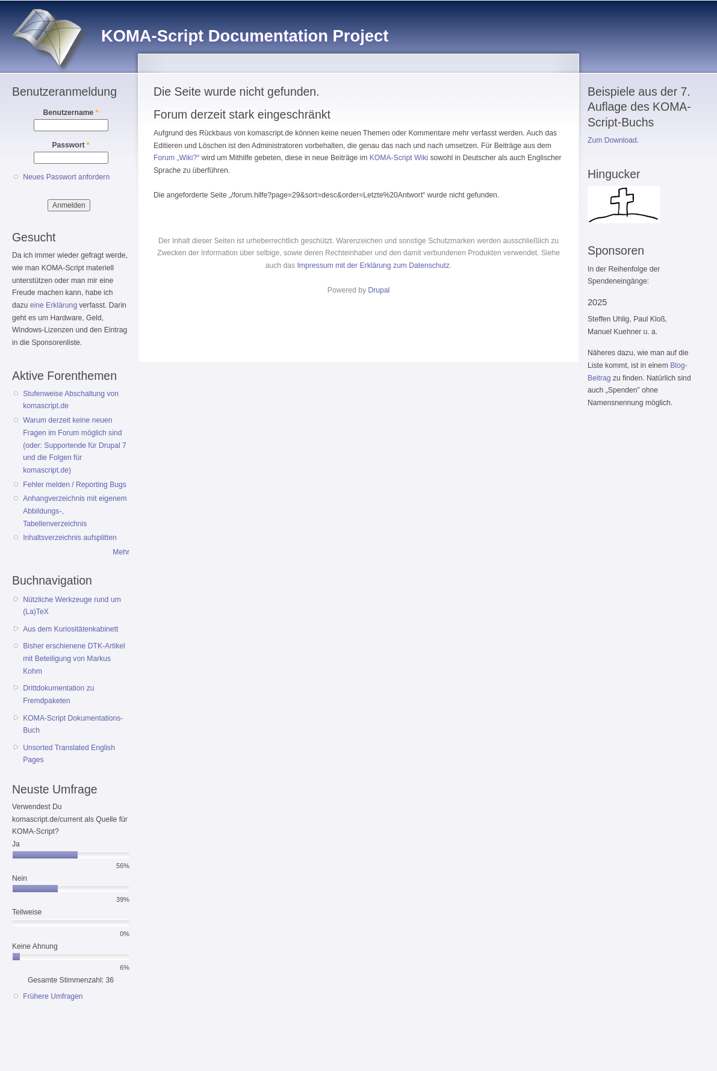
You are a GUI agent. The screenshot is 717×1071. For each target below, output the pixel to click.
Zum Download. (613, 140)
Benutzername (71, 112)
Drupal (379, 290)
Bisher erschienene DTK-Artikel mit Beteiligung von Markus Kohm (74, 658)
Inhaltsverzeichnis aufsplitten (69, 537)
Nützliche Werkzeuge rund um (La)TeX (72, 605)
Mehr (121, 552)
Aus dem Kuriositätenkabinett (70, 629)
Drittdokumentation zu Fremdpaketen (58, 694)
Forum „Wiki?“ (176, 158)
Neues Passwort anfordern (66, 177)
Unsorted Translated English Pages (69, 754)
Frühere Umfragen (52, 996)
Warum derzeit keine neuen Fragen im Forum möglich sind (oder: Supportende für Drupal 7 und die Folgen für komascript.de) (74, 445)
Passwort (70, 145)
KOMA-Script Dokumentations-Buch (73, 724)
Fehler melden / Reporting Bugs (74, 484)
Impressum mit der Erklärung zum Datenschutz (373, 265)
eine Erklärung (53, 305)
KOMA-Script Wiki (399, 158)
